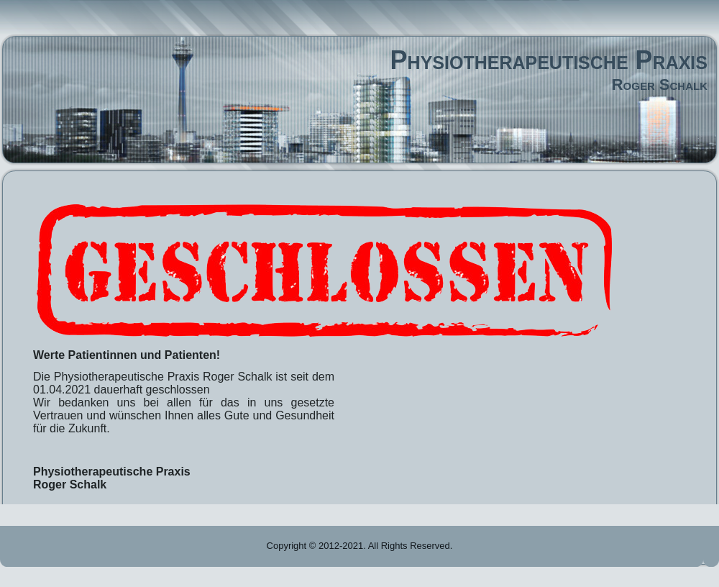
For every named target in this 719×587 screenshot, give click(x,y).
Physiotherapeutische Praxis (548, 60)
